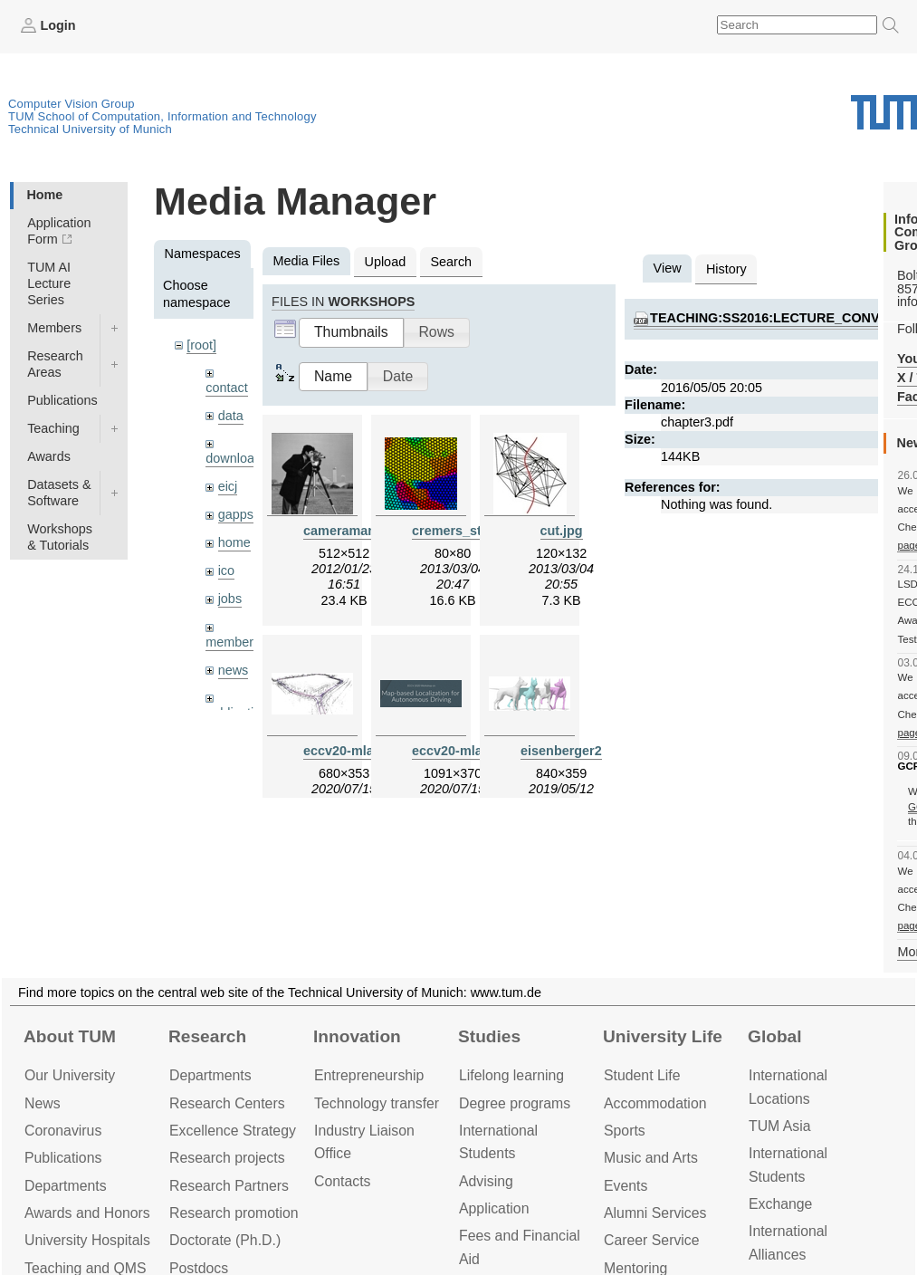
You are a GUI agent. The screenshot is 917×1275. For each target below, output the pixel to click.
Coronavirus (62, 1130)
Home (44, 194)
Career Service (652, 1240)
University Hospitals (87, 1240)
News (42, 1103)
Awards (49, 456)
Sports (624, 1130)
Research (207, 1036)
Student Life (642, 1075)
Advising (486, 1181)
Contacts (342, 1181)
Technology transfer (376, 1103)
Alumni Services (655, 1213)
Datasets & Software (59, 492)
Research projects (227, 1157)
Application (494, 1208)
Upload (385, 261)
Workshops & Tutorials (59, 537)
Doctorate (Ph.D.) (225, 1240)
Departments (65, 1186)
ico (226, 570)
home (234, 542)
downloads (236, 458)
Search (451, 261)
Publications (62, 400)
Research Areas (55, 364)
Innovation (357, 1036)
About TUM (70, 1036)
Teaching (53, 428)
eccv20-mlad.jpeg (357, 750)
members (232, 642)
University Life (662, 1036)
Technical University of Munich (90, 129)
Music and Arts (651, 1157)
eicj (228, 486)
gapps (235, 514)
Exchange (780, 1204)
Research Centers (227, 1103)
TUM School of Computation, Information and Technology (162, 116)
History (726, 269)
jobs (230, 598)
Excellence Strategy (232, 1130)
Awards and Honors (87, 1213)
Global (775, 1036)
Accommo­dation (655, 1103)
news (233, 670)
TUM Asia (780, 1126)
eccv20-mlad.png (465, 750)
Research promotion (234, 1213)
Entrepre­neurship (369, 1075)
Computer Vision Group (71, 103)
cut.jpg (561, 530)
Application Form (59, 231)
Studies (489, 1036)
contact (226, 387)
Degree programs (514, 1103)
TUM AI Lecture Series (49, 283)
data (231, 415)
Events (625, 1186)
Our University (69, 1075)
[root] (201, 345)
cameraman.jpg (351, 530)
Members (54, 328)
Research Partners (229, 1186)
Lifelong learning (511, 1075)
